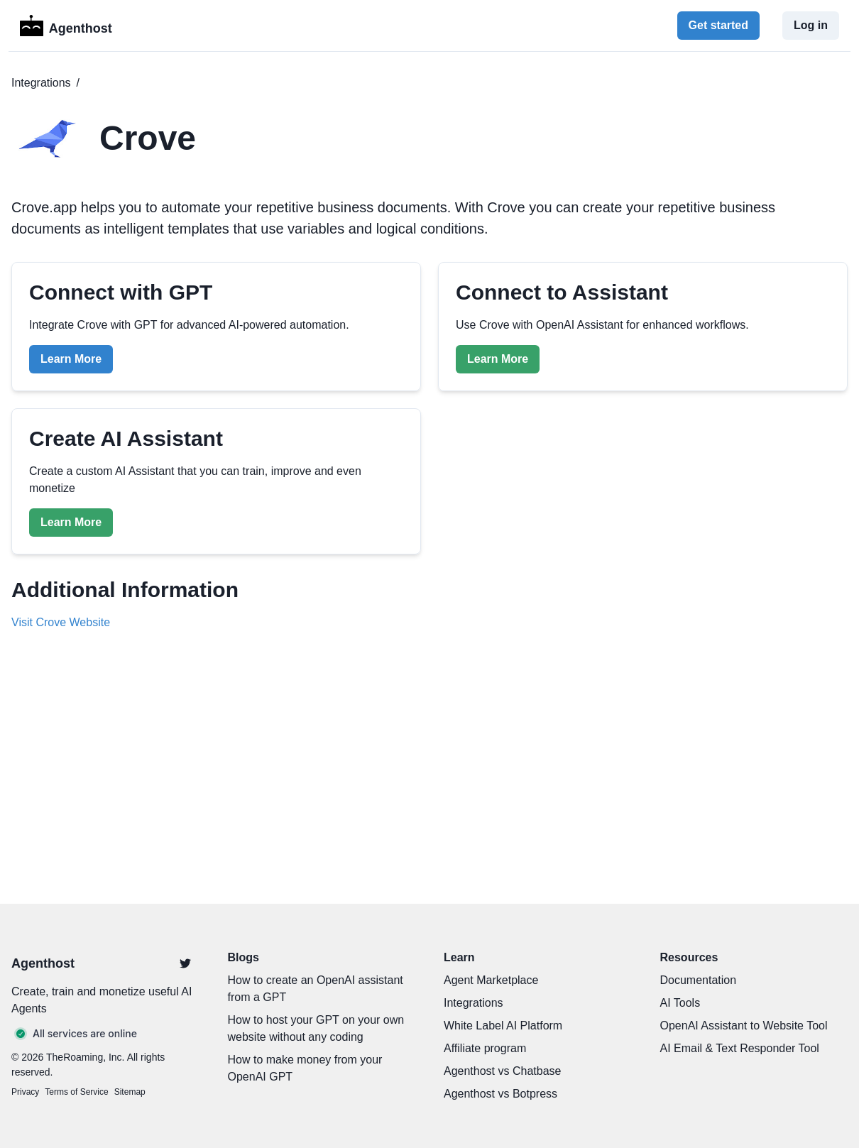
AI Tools (680, 1003)
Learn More (71, 359)
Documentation (698, 980)
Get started (718, 25)
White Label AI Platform (503, 1025)
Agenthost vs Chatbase (502, 1071)
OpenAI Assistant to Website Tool (744, 1025)
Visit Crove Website (60, 622)
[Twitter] (185, 963)
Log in (811, 25)
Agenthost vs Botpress (500, 1094)
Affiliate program (485, 1048)
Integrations (41, 83)
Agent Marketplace (491, 980)
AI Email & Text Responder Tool (739, 1048)
